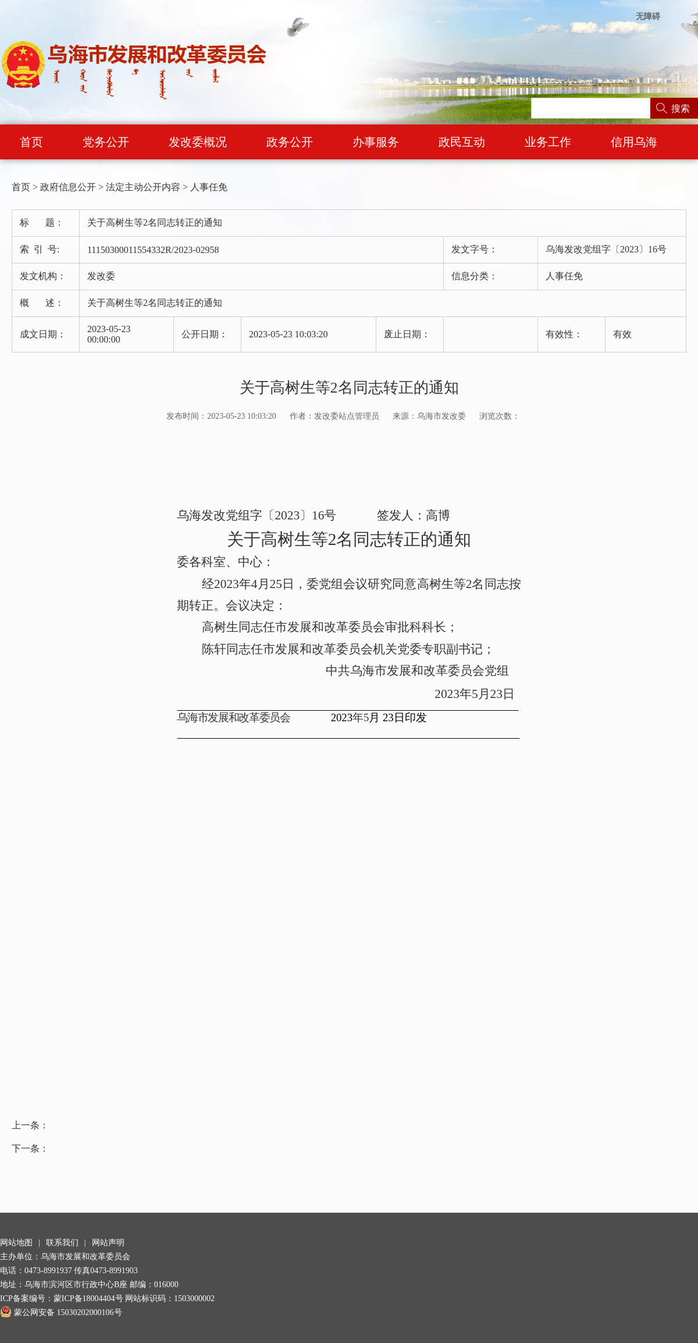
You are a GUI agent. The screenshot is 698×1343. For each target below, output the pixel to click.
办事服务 (375, 142)
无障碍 (648, 16)
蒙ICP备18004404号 (88, 1298)
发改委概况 (198, 142)
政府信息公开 (68, 187)
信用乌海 (634, 142)
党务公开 (106, 142)
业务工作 (548, 142)
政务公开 (289, 142)
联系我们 (62, 1242)
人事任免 (208, 187)
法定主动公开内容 (143, 187)
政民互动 (462, 142)
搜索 (680, 108)
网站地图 (16, 1242)
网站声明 (108, 1242)
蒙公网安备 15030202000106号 (61, 1312)
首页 (31, 142)
